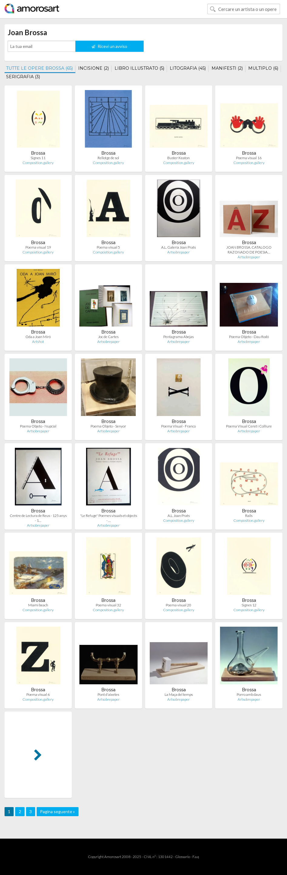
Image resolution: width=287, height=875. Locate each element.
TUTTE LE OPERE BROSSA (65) (39, 68)
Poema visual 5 (108, 247)
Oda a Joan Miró (38, 336)
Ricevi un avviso (109, 46)
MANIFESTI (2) (227, 68)
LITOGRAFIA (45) (188, 68)
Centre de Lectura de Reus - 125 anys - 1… (38, 518)
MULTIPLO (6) (263, 68)
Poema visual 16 (249, 158)
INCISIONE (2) (93, 68)
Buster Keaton (178, 158)
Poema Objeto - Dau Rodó (249, 336)
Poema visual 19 (38, 247)
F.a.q (195, 856)
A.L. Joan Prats (179, 515)
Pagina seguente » (57, 811)
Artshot (38, 341)
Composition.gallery (38, 162)
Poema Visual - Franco (178, 426)
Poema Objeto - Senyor (108, 426)
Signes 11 (38, 158)
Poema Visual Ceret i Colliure (249, 426)
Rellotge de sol (108, 158)
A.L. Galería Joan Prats (178, 247)
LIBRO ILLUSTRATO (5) (139, 68)
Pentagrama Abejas (178, 336)
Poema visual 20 (178, 605)
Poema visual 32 (108, 605)
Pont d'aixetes (108, 694)
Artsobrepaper (178, 252)
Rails (248, 515)
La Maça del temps (179, 694)
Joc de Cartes (108, 336)
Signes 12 (249, 605)
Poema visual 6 (38, 694)
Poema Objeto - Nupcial (38, 426)
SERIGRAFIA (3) (23, 76)
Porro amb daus (249, 694)
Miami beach (38, 605)
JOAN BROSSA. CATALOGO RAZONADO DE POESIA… (249, 249)
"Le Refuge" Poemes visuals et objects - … (108, 518)
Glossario (182, 856)
